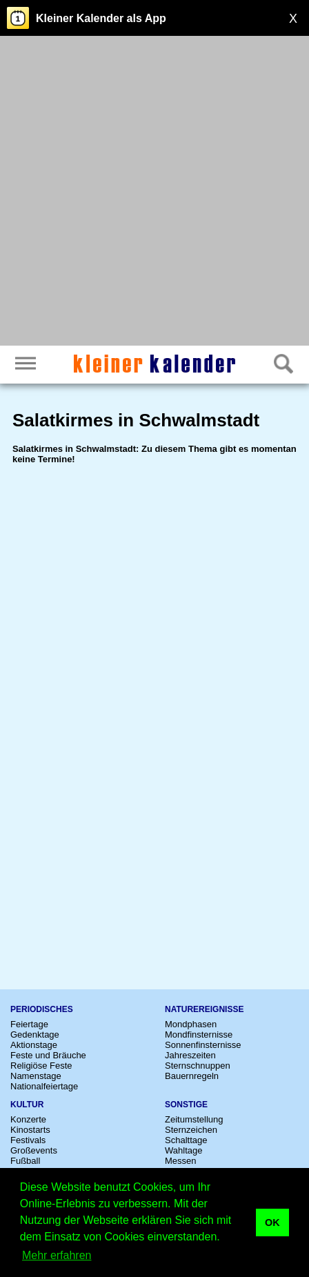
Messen (181, 1161)
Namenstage (35, 1076)
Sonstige (186, 1104)
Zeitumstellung (194, 1119)
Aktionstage (33, 1045)
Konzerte (28, 1119)
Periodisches (41, 1009)
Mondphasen (191, 1024)
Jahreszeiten (190, 1055)
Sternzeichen (191, 1130)
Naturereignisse (204, 1009)
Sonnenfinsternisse (203, 1045)
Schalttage (186, 1140)
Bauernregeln (192, 1076)
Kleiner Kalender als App (101, 18)
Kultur (26, 1104)
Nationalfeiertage (44, 1086)
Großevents (33, 1150)
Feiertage (29, 1024)
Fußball (25, 1161)
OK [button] (272, 1222)
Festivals (28, 1140)
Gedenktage (34, 1034)
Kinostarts (30, 1130)
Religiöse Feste (41, 1065)
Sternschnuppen (197, 1065)
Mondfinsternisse (198, 1034)
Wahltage (183, 1150)
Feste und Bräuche (48, 1055)
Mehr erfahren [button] (57, 1255)
